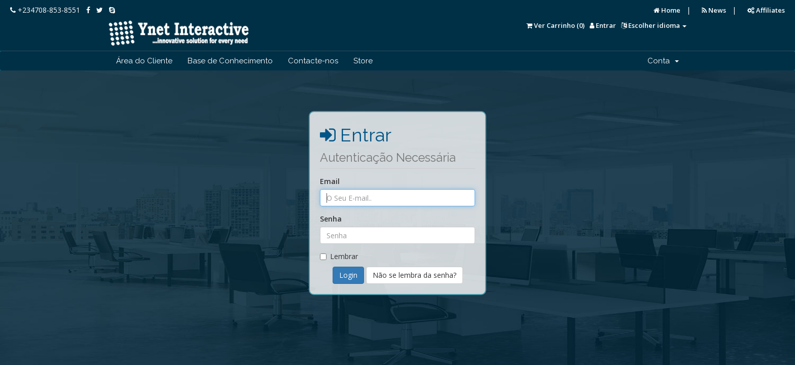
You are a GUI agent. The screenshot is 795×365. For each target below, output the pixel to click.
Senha (331, 219)
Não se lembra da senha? (414, 275)
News (714, 10)
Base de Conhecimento (230, 60)
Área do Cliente (144, 60)
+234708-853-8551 (45, 10)
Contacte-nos (313, 60)
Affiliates (766, 10)
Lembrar (339, 256)
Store (363, 60)
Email (330, 181)
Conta (663, 60)
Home (667, 10)
